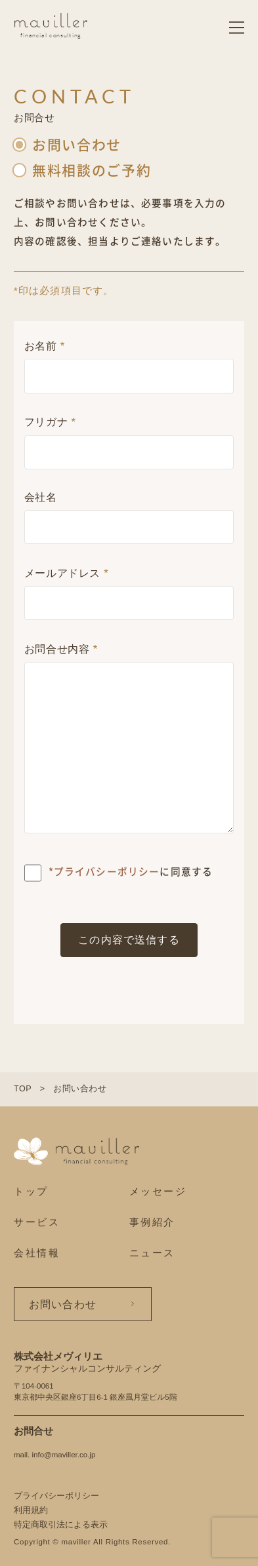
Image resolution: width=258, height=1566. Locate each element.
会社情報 (37, 1253)
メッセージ (158, 1191)
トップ (31, 1191)
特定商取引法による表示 (61, 1524)
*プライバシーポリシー (104, 871)
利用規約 (31, 1510)
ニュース (152, 1253)
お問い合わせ (63, 1304)
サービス (37, 1222)
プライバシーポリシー (56, 1496)
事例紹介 (152, 1222)
